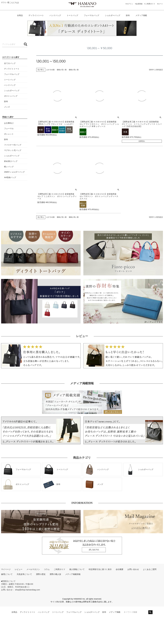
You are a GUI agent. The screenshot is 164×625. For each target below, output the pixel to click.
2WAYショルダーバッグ (14, 172)
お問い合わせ (133, 569)
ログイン (129, 4)
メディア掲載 (141, 15)
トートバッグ (72, 15)
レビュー (18, 569)
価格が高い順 (74, 70)
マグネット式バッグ (12, 150)
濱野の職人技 (55, 574)
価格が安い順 (62, 70)
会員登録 (139, 4)
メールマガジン (33, 569)
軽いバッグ (9, 167)
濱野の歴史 (41, 574)
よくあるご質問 (149, 569)
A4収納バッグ (10, 177)
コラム (47, 569)
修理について (7, 574)
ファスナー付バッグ (12, 145)
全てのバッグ (10, 63)
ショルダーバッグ (112, 15)
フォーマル (9, 128)
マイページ (6, 569)
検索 (150, 612)
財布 (128, 15)
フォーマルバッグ (91, 15)
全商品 (20, 15)
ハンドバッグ (55, 15)
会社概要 (119, 569)
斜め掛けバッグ (10, 161)
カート (160, 4)
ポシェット (9, 134)
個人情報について (77, 569)
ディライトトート (36, 15)
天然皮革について (24, 574)
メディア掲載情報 (72, 574)
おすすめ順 (50, 70)
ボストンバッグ (10, 96)
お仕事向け (9, 123)
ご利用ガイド (150, 4)
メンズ (7, 107)
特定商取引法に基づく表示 (100, 569)
